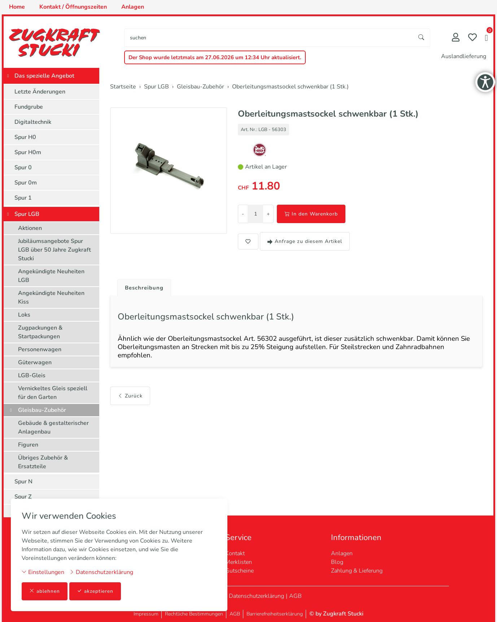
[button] (486, 39)
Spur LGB (26, 214)
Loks (24, 315)
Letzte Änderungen (39, 92)
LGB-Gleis (31, 375)
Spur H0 (25, 137)
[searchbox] (268, 38)
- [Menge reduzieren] (243, 213)
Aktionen (30, 228)
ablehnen (44, 591)
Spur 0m (25, 183)
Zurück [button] (130, 399)
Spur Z (23, 497)
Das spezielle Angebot (44, 76)
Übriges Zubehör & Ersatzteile (43, 462)
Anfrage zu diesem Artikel (304, 241)
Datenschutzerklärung (101, 572)
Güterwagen (35, 362)
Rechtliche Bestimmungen (194, 613)
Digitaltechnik (32, 122)
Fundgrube (28, 107)
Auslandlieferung (463, 56)
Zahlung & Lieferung (357, 571)
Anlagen (342, 553)
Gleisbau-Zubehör (42, 410)
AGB (295, 596)
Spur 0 (23, 167)
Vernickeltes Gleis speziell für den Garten (52, 392)
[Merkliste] (472, 38)
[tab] (142, 286)
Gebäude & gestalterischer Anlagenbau (53, 427)
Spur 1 (23, 198)
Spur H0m (27, 152)
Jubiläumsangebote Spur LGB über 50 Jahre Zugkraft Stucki (54, 249)
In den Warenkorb (311, 214)
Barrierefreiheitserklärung (275, 613)
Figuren (28, 445)
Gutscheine (239, 571)
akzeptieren (95, 591)
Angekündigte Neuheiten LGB (51, 275)
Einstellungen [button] (43, 572)
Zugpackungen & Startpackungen (40, 332)
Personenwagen (39, 349)
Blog (337, 562)
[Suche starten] (421, 38)
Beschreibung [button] (145, 288)
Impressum (146, 613)
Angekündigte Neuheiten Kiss (51, 297)
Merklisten (238, 562)
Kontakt (235, 553)
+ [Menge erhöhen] (268, 213)
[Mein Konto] (455, 38)
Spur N (23, 482)
